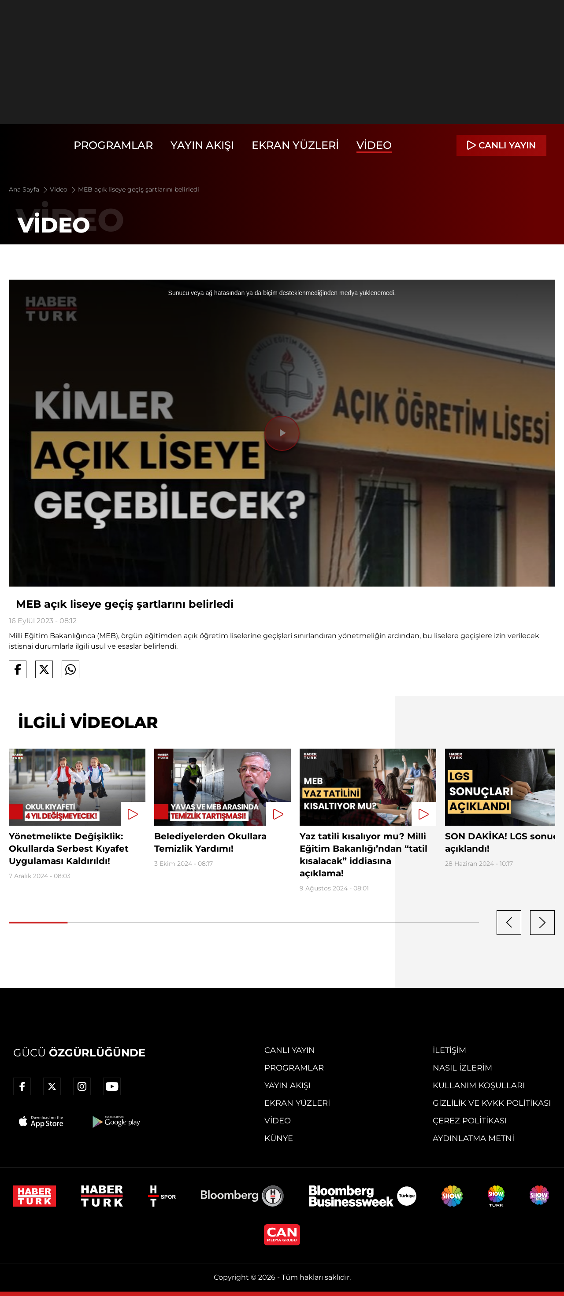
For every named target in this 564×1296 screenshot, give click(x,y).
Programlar (113, 145)
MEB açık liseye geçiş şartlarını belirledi (138, 189)
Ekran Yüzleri (295, 145)
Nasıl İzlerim (462, 1068)
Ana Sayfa (29, 189)
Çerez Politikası (470, 1121)
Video (374, 145)
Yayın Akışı (202, 145)
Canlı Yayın (289, 1050)
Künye (278, 1138)
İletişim (449, 1050)
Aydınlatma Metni (473, 1138)
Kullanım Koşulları (479, 1085)
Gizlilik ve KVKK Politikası (492, 1103)
